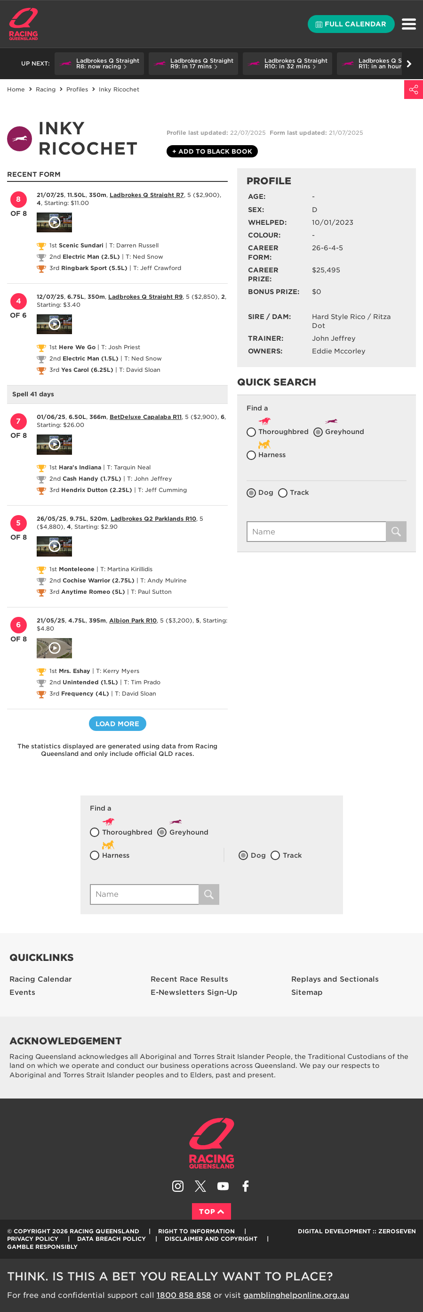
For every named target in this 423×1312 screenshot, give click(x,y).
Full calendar (351, 24)
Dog (265, 492)
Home (23, 24)
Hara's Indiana (80, 467)
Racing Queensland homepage (212, 1143)
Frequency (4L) (85, 693)
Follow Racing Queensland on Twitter (200, 1186)
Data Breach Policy (111, 1238)
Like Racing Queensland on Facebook (245, 1186)
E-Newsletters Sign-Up (194, 992)
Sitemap (307, 992)
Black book (212, 152)
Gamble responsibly (42, 1246)
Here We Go (77, 347)
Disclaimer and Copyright (211, 1238)
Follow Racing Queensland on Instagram (178, 1186)
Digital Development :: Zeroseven (357, 1231)
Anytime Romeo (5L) (93, 591)
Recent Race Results (189, 979)
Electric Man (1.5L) (91, 358)
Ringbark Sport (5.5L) (94, 267)
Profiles (77, 89)
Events (22, 992)
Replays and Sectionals (335, 979)
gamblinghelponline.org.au (296, 1295)
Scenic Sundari (81, 245)
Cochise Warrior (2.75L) (99, 580)
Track (299, 492)
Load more (117, 724)
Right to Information (196, 1231)
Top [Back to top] (211, 1211)
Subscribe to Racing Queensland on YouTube (223, 1186)
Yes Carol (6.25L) (87, 369)
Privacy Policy (32, 1238)
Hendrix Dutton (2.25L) (96, 489)
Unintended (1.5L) (90, 682)
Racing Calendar (40, 979)
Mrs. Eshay (74, 670)
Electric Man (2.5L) (91, 256)
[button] (99, 63)
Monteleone (77, 569)
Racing (46, 89)
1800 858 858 (184, 1295)
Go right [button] (409, 63)
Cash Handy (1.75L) (92, 478)
